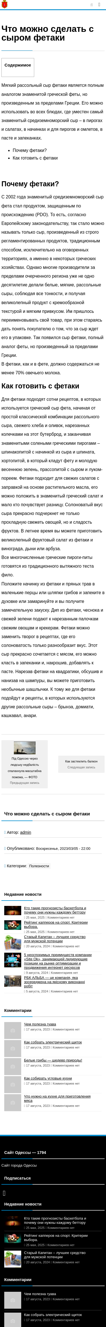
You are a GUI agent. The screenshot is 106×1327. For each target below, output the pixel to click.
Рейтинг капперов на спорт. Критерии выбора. (56, 924)
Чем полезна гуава (40, 1024)
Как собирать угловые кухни (48, 1078)
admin (25, 832)
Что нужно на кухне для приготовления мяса (57, 1098)
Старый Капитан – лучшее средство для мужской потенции (55, 939)
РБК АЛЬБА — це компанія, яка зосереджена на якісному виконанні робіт (54, 982)
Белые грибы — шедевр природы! (53, 1060)
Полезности (39, 866)
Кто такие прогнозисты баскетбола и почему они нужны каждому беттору (55, 910)
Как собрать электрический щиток (53, 1042)
